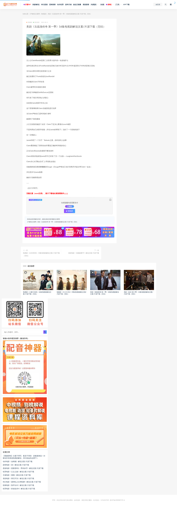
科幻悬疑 (44, 4)
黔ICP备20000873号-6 (117, 500)
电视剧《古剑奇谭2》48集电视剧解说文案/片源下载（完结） (41, 254)
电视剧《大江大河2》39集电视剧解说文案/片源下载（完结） (72, 293)
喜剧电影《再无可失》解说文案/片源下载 (18, 478)
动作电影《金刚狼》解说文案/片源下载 (17, 461)
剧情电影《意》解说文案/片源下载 (16, 465)
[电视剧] (94, 4)
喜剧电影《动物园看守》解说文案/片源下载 (83, 253)
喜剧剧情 (86, 4)
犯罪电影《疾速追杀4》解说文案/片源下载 (19, 489)
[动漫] (102, 4)
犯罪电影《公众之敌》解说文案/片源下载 (18, 472)
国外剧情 (36, 22)
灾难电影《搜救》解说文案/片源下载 (17, 475)
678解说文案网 (35, 14)
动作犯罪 (60, 4)
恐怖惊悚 (52, 4)
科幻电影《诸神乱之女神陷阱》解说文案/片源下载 (22, 482)
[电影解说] (36, 4)
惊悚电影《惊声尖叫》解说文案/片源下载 (18, 485)
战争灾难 (68, 4)
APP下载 (126, 4)
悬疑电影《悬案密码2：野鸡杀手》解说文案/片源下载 (23, 468)
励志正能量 (77, 4)
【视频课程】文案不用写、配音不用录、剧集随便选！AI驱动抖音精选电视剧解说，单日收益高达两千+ (24, 457)
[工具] (117, 4)
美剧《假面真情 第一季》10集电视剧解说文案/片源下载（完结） (104, 293)
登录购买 (69, 211)
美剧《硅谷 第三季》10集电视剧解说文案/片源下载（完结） (138, 293)
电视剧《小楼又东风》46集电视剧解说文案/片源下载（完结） (37, 293)
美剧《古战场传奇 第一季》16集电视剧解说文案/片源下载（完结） (57, 222)
